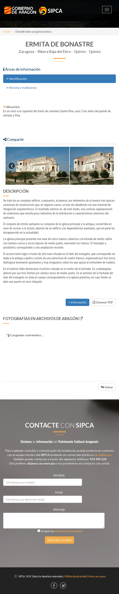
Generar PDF (103, 302)
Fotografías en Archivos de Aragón (43, 318)
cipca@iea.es (102, 455)
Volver (107, 387)
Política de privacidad (75, 576)
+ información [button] (77, 302)
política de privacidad (68, 531)
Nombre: (59, 475)
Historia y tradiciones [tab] (21, 87)
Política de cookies (97, 576)
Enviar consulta (59, 540)
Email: (59, 492)
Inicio (6, 31)
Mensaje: (59, 509)
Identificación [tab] (16, 78)
